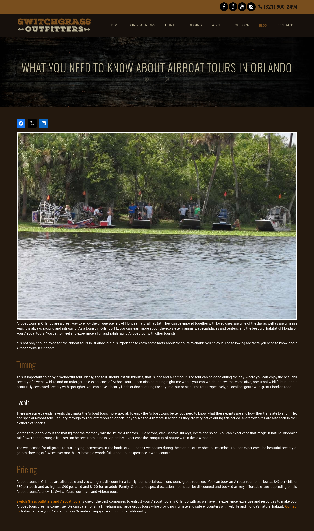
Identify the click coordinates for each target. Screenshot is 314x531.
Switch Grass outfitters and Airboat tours (49, 501)
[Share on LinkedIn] (43, 123)
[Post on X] (32, 123)
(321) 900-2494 (277, 6)
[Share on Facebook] (21, 123)
